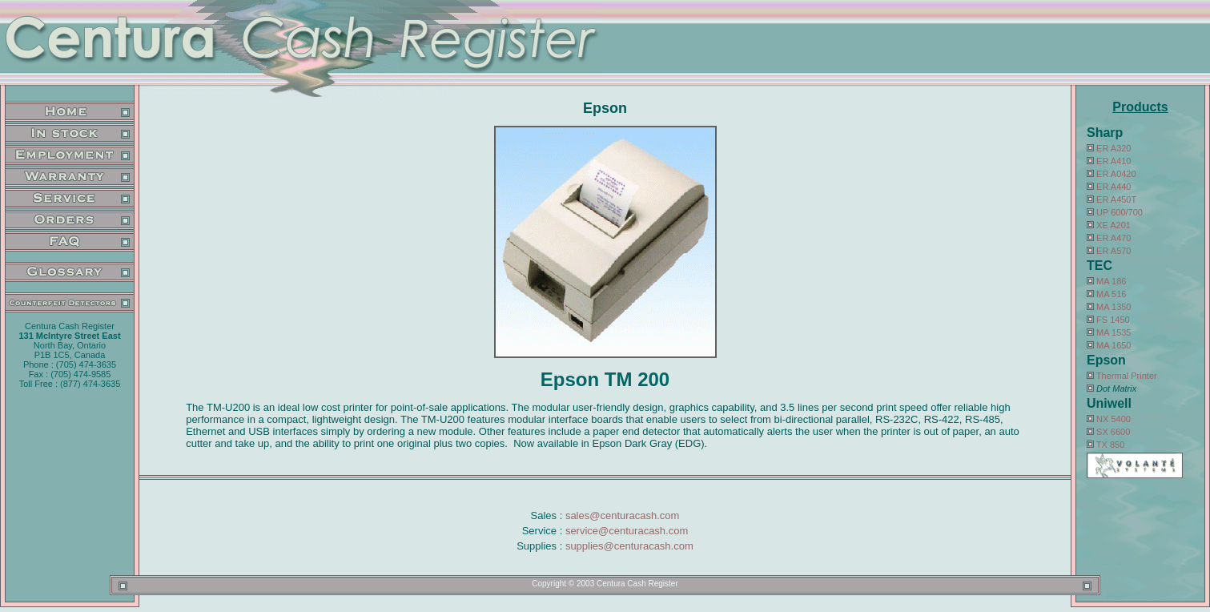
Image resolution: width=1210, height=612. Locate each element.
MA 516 (1111, 294)
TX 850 (1110, 444)
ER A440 (1113, 186)
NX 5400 (1113, 419)
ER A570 (1113, 251)
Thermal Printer (1126, 375)
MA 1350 (1113, 307)
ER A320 (1113, 148)
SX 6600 (1113, 432)
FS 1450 (1113, 319)
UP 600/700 (1119, 212)
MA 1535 (1113, 332)
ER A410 (1113, 161)
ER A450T (1116, 199)
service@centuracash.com (626, 531)
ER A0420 (1116, 174)
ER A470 (1113, 238)
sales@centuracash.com (622, 515)
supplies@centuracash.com (629, 546)
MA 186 (1111, 281)
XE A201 (1113, 225)
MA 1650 (1113, 345)
